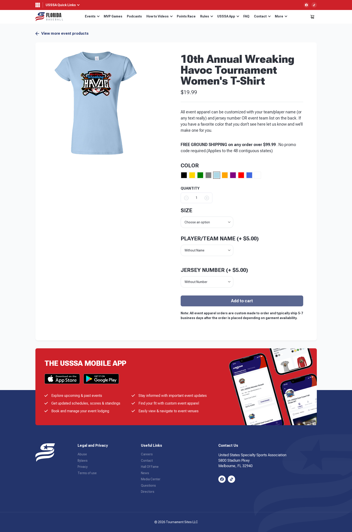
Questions (148, 485)
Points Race (186, 16)
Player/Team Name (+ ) (220, 238)
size (186, 210)
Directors (147, 491)
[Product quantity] (196, 198)
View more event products (62, 34)
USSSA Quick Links (61, 5)
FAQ (246, 16)
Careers (147, 454)
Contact (262, 16)
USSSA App (228, 16)
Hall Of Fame (150, 467)
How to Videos (159, 16)
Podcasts (134, 16)
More (281, 16)
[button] (96, 103)
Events (92, 16)
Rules (206, 16)
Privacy (83, 467)
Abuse (82, 454)
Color (190, 165)
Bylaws (83, 460)
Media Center (150, 479)
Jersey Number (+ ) (214, 270)
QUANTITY (190, 188)
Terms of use (87, 473)
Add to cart (242, 300)
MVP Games (113, 16)
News (145, 473)
